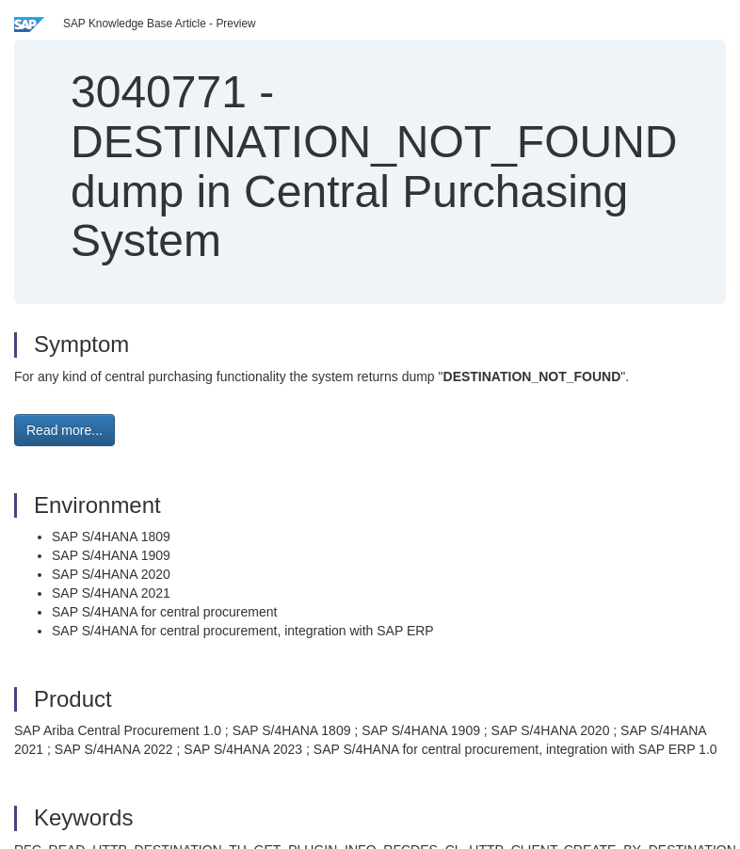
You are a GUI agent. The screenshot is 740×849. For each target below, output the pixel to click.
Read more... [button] (64, 430)
